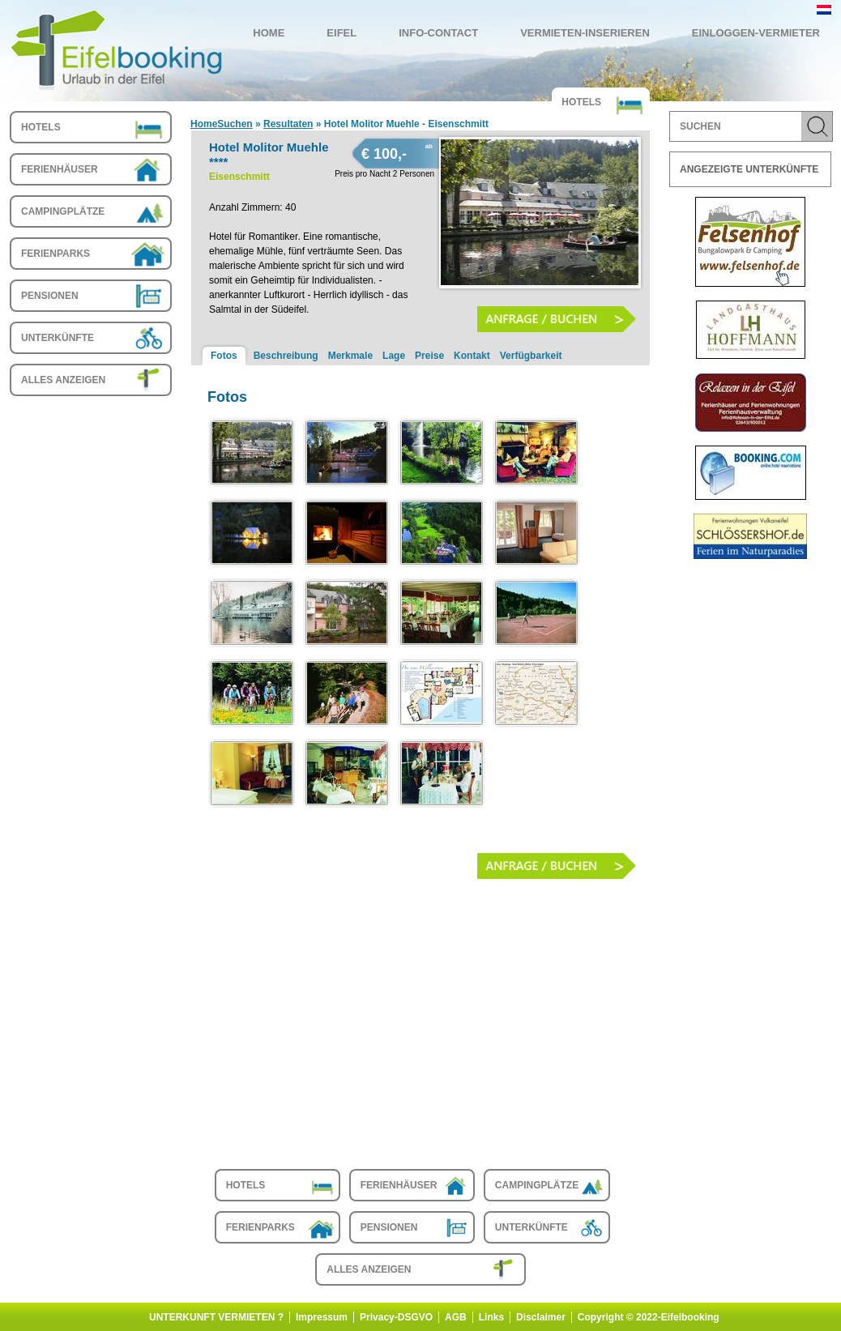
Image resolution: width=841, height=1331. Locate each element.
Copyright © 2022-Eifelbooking (648, 1317)
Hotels (41, 127)
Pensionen (50, 295)
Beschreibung (286, 355)
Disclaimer (541, 1317)
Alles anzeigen (63, 380)
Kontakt (472, 355)
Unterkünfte (57, 337)
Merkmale (350, 355)
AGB (456, 1317)
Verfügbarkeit (531, 355)
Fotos (224, 355)
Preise (429, 355)
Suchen (234, 124)
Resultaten (288, 124)
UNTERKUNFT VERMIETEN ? (216, 1317)
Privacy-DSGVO (396, 1317)
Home (203, 124)
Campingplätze (63, 211)
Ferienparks (55, 253)
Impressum (322, 1317)
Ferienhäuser (59, 169)
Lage (393, 355)
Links (491, 1317)
